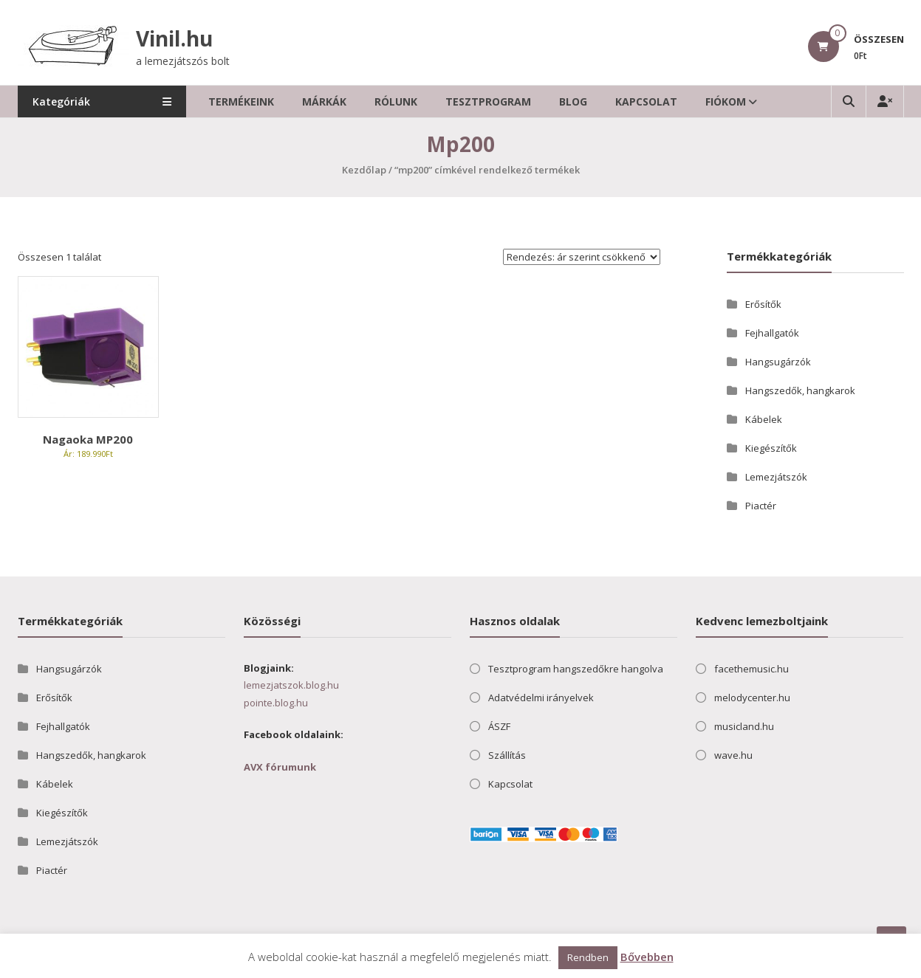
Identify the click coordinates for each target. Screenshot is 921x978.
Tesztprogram (490, 101)
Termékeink (242, 101)
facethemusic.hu (751, 668)
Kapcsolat (648, 101)
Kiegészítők (771, 448)
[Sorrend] (581, 257)
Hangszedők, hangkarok (800, 390)
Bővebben (647, 956)
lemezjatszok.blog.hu (291, 685)
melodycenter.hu (752, 697)
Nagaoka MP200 (88, 439)
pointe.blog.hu (276, 702)
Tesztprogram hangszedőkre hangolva (575, 668)
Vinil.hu (174, 38)
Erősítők (763, 304)
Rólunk (397, 101)
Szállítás (507, 755)
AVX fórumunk (280, 767)
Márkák (326, 101)
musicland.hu (744, 726)
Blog (575, 101)
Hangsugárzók (778, 361)
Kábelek (763, 419)
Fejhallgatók (772, 333)
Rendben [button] (588, 957)
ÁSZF (499, 726)
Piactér (760, 505)
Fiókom (727, 101)
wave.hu (733, 755)
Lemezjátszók (776, 476)
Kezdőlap (364, 169)
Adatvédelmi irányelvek (541, 697)
